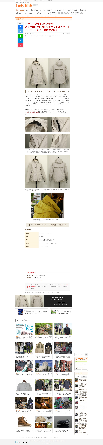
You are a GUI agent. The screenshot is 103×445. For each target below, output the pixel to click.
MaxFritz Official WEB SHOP (32, 112)
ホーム (16, 16)
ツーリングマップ (44, 13)
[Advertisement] (47, 260)
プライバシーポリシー (42, 440)
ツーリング (39, 35)
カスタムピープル (35, 0)
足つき (28, 10)
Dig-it (30, 440)
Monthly (84, 376)
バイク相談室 (73, 10)
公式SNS (54, 13)
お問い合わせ (63, 440)
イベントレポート (61, 10)
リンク (20, 13)
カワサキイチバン (43, 0)
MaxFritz (28, 35)
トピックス (21, 10)
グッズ (33, 33)
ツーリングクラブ (30, 13)
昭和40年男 (50, 0)
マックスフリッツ (46, 35)
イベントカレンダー (47, 10)
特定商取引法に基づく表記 (54, 440)
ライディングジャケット (55, 35)
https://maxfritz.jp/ (38, 280)
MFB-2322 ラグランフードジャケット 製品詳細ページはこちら (47, 225)
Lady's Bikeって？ (36, 5)
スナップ (36, 10)
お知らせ (83, 10)
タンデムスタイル (27, 0)
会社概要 (34, 440)
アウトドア (34, 35)
